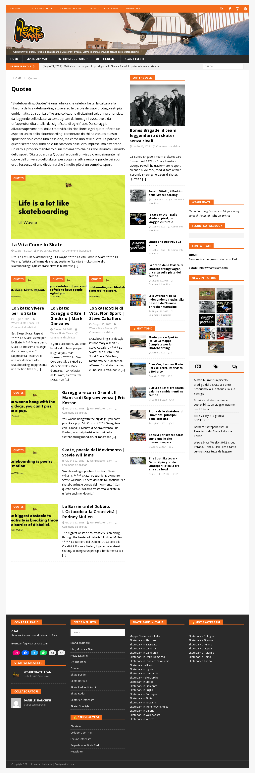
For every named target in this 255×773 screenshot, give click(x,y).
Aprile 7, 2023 (158, 352)
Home (14, 58)
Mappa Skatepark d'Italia (145, 636)
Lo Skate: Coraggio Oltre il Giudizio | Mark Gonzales (67, 315)
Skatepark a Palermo (201, 652)
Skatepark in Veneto (142, 719)
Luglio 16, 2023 (23, 250)
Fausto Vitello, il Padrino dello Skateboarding (166, 193)
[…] (76, 266)
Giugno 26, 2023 (63, 329)
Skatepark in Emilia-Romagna (147, 656)
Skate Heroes (79, 681)
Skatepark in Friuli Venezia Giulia (149, 661)
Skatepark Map (38, 58)
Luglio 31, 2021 (159, 423)
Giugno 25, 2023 (101, 324)
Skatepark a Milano (200, 644)
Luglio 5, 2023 (22, 319)
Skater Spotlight (80, 706)
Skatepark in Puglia (141, 689)
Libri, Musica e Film (82, 649)
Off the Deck (111, 58)
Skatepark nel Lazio (142, 665)
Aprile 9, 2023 (158, 375)
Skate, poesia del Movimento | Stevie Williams (93, 452)
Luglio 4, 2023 (158, 249)
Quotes (75, 668)
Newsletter (133, 8)
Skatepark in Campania (144, 652)
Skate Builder (79, 674)
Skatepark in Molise (142, 681)
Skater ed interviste (82, 699)
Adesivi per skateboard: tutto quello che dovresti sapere (166, 438)
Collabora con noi (40, 8)
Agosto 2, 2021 (158, 446)
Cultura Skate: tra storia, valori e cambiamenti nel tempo (166, 391)
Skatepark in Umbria (142, 710)
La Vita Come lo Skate (37, 244)
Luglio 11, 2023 (141, 146)
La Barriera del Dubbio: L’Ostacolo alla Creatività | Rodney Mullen (90, 511)
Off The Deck (142, 77)
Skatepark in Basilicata (143, 644)
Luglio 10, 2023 (159, 199)
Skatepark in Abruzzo (143, 640)
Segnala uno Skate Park (103, 8)
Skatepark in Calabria (143, 648)
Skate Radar (78, 693)
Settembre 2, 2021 (161, 473)
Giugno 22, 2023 (74, 408)
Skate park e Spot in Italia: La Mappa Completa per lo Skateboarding (163, 342)
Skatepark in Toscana (143, 702)
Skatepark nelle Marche (144, 677)
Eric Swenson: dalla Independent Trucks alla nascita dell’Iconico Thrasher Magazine (166, 301)
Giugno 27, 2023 (159, 280)
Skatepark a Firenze (201, 640)
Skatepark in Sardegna (144, 694)
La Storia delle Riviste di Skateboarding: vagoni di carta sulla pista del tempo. (166, 270)
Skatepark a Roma (200, 656)
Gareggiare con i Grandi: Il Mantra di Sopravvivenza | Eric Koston (93, 397)
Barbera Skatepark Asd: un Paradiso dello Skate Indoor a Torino (213, 431)
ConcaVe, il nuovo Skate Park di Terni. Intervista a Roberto (166, 367)
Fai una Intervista (70, 8)
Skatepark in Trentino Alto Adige (149, 706)
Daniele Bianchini (37, 700)
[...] (144, 179)
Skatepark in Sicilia (141, 698)
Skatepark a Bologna (201, 636)
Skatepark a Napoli (200, 648)
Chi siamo (16, 8)
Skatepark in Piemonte (143, 685)
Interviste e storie (76, 58)
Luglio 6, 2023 (158, 226)
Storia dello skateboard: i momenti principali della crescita (166, 414)
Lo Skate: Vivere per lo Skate (27, 310)
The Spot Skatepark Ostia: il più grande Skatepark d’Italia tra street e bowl (164, 463)
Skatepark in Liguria (142, 669)
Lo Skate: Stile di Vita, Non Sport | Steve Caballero (106, 313)
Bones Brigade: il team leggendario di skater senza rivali (153, 135)
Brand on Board (80, 642)
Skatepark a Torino (200, 661)
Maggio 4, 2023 (159, 399)
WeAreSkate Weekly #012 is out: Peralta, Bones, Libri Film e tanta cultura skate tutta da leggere (215, 446)
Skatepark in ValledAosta (145, 714)
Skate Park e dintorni (83, 687)
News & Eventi (143, 58)
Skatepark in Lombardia (144, 673)
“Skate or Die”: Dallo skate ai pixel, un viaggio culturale (163, 217)
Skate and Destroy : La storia (165, 243)
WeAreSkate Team (48, 250)
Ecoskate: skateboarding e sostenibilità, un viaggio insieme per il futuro (214, 404)
